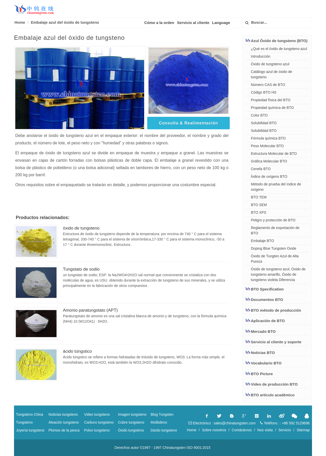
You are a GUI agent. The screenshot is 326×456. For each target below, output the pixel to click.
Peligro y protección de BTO (273, 220)
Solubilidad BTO (264, 123)
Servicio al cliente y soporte (273, 341)
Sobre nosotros (214, 430)
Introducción (260, 56)
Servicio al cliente (193, 22)
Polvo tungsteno (97, 430)
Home (20, 22)
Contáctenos (242, 430)
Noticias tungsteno (63, 414)
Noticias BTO (263, 352)
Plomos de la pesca (63, 430)
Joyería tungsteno (30, 430)
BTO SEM (259, 205)
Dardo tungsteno (164, 430)
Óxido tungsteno (131, 430)
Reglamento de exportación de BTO (275, 230)
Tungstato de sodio (81, 269)
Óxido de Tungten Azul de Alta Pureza (275, 258)
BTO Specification (264, 289)
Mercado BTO (260, 331)
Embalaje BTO (262, 241)
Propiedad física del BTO (270, 100)
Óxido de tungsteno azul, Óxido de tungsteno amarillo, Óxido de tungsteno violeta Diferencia (278, 274)
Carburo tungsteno (99, 422)
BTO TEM (259, 197)
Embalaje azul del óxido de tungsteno (65, 22)
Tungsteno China (29, 414)
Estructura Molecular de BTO (274, 153)
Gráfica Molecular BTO (269, 161)
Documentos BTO (264, 299)
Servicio (284, 430)
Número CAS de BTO (268, 85)
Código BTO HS (263, 92)
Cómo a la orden (159, 22)
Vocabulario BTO (266, 363)
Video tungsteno (97, 414)
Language (221, 22)
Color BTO (259, 115)
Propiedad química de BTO (272, 108)
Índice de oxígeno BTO (269, 176)
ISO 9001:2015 (198, 448)
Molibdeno (159, 422)
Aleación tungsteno (63, 422)
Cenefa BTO (261, 169)
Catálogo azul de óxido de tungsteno (271, 74)
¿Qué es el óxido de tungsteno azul (279, 49)
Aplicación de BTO (265, 320)
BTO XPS (258, 212)
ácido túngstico (77, 351)
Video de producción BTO (274, 384)
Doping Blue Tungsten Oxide (273, 248)
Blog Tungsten (162, 414)
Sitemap (303, 430)
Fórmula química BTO (268, 138)
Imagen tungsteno (132, 414)
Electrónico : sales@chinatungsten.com (221, 423)
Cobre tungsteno (131, 422)
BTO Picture (262, 374)
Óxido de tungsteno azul (270, 64)
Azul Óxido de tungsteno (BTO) (276, 40)
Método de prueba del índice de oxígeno (276, 187)
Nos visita (265, 430)
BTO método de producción (273, 310)
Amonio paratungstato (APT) (90, 310)
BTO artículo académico (272, 395)
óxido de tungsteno (81, 228)
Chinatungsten (173, 448)
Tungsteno (24, 422)
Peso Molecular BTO (267, 146)
